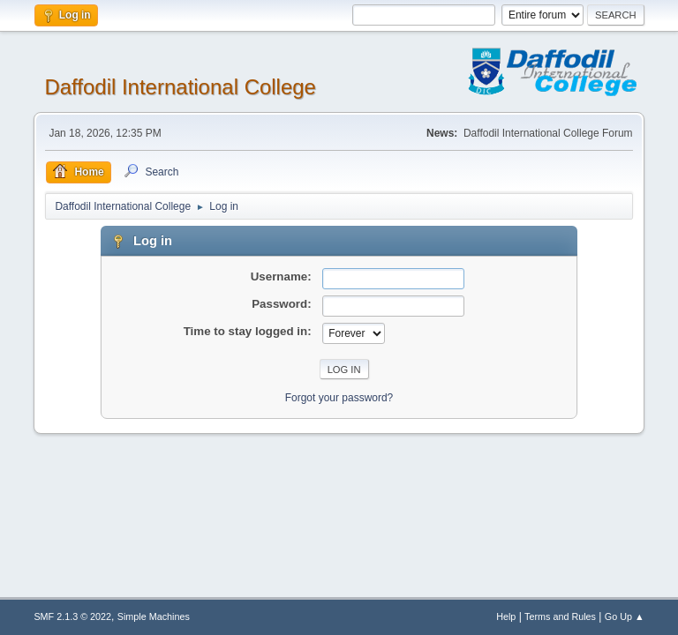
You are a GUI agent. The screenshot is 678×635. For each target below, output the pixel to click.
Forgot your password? (339, 398)
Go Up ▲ (624, 616)
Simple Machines (153, 616)
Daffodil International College (180, 87)
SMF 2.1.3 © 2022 (72, 616)
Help (506, 616)
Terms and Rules (560, 616)
